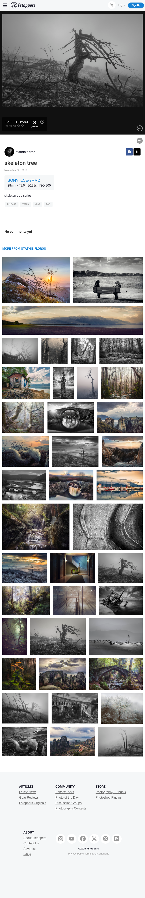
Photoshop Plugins (108, 797)
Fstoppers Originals (32, 803)
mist (37, 204)
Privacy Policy (76, 853)
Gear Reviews (29, 797)
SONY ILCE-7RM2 (24, 180)
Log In (121, 5)
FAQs (27, 854)
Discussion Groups (68, 803)
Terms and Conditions (96, 853)
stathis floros (25, 152)
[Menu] (5, 5)
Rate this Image (17, 121)
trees (25, 204)
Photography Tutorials (111, 792)
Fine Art (11, 204)
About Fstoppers (35, 838)
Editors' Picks (64, 792)
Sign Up (136, 5)
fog (48, 204)
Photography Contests (70, 808)
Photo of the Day (67, 797)
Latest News (27, 792)
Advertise (30, 848)
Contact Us (31, 843)
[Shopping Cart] (112, 5)
